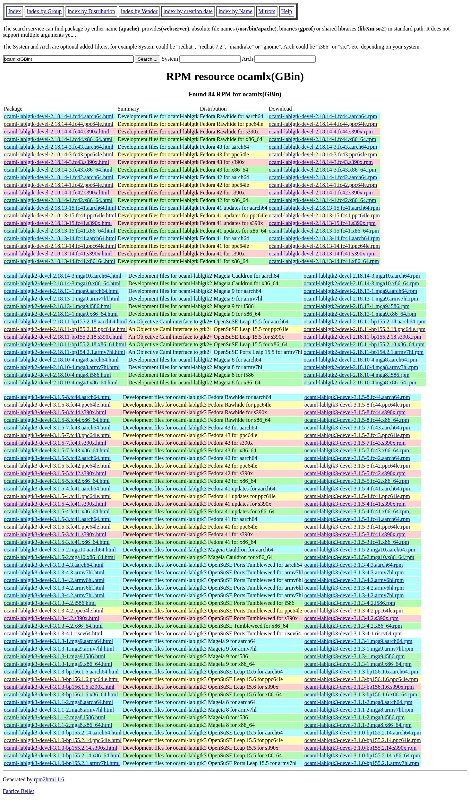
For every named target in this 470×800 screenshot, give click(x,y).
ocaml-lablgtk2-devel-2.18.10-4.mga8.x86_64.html (61, 382)
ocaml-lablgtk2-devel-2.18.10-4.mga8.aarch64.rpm (360, 360)
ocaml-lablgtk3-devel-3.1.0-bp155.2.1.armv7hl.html (62, 763)
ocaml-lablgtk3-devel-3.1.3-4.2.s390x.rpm (352, 618)
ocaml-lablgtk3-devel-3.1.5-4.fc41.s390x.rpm (355, 504)
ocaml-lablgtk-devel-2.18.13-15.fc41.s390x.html (58, 223)
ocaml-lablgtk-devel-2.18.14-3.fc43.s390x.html (56, 162)
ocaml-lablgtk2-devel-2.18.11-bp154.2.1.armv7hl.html (64, 352)
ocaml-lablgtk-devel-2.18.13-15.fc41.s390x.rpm (322, 223)
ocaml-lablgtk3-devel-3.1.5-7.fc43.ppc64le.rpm (357, 435)
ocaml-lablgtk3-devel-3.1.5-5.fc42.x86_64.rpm (357, 481)
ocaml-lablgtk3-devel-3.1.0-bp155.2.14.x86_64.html (62, 755)
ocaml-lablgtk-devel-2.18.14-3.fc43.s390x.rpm (321, 162)
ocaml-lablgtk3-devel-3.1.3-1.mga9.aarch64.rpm (358, 641)
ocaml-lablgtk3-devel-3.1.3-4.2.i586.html (50, 603)
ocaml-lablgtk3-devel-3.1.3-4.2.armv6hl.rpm (354, 580)
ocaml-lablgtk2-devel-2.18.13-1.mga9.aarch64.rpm (360, 291)
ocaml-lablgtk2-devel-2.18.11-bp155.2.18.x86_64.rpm (364, 344)
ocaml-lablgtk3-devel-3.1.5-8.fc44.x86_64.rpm (357, 420)
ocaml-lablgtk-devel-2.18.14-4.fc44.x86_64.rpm (322, 139)
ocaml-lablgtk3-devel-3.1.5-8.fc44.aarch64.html (57, 397)
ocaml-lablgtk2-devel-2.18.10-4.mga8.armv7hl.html (62, 367)
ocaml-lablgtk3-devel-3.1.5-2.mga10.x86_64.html (59, 557)
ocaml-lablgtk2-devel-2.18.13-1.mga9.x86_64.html (61, 314)
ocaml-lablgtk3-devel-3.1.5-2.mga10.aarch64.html (60, 550)
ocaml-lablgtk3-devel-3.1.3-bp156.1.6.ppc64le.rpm (361, 679)
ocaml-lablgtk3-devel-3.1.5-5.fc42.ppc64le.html (57, 466)
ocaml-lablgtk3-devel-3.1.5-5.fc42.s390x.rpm (355, 473)
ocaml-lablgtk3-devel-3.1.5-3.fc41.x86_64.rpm (357, 542)
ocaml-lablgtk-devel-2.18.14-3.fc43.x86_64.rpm (322, 170)
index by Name (236, 11)
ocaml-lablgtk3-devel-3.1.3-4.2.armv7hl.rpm (354, 595)
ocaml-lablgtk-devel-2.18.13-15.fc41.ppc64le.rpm (324, 215)
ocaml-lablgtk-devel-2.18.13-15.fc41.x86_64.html (59, 231)
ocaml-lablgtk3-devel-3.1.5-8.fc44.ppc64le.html (57, 405)
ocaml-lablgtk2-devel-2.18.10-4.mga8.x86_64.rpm (360, 382)
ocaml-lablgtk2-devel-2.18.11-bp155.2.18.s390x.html (63, 337)
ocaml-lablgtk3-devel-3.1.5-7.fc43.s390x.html (55, 443)
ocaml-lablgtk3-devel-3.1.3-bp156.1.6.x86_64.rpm (361, 694)
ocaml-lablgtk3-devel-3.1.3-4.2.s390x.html (51, 618)
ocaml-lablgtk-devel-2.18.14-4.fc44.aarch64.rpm (323, 116)
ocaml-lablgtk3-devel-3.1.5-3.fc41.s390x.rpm (355, 534)
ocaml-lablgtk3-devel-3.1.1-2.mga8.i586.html (54, 717)
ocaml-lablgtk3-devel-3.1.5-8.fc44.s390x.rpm (355, 412)
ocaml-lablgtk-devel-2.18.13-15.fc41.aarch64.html (60, 208)
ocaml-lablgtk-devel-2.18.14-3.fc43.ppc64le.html (58, 154)
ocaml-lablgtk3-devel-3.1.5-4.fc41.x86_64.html (57, 511)
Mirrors (266, 11)
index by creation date (188, 11)
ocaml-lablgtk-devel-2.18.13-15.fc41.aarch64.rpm (324, 208)
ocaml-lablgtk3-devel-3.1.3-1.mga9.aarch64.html (58, 641)
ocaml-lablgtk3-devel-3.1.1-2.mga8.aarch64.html (58, 702)
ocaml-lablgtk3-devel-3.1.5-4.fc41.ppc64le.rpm (357, 496)
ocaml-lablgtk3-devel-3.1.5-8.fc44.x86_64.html (57, 420)
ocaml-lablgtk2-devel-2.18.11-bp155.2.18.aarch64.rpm (364, 321)
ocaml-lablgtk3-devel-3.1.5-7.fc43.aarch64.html (57, 428)
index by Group (44, 11)
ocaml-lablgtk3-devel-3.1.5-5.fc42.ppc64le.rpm (357, 466)
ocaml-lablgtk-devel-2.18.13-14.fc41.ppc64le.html (60, 246)
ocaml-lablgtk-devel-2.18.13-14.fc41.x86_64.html (59, 261)
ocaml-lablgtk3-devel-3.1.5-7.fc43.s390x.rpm (355, 443)
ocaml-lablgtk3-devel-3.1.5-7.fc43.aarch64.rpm (357, 428)
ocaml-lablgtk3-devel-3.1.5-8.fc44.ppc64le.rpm (357, 405)
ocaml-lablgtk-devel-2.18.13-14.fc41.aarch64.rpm (324, 238)
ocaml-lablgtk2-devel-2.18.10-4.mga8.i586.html (57, 375)
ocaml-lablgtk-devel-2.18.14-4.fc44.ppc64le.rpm (323, 124)
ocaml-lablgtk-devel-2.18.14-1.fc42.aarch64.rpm (323, 177)
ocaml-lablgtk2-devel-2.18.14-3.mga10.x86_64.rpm (361, 283)
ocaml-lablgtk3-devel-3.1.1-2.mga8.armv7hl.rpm (359, 710)
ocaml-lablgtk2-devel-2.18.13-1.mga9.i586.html (57, 306)
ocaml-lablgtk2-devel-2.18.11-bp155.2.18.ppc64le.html (65, 329)
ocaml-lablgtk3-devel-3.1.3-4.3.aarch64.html (53, 565)
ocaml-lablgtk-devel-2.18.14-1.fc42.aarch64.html (58, 177)
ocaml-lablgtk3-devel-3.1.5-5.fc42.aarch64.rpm (357, 458)
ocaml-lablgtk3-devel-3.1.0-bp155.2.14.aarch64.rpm (363, 733)
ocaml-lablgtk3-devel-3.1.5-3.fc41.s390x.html (55, 534)
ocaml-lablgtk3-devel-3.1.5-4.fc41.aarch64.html (57, 489)
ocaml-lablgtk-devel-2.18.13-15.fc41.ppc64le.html (60, 215)
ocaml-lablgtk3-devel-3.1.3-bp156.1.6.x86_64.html (61, 694)
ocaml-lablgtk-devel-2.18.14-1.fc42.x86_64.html (58, 200)
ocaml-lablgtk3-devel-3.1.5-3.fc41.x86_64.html (57, 542)
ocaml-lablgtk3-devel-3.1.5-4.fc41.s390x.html (55, 504)
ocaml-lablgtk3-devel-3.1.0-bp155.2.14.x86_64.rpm (362, 755)
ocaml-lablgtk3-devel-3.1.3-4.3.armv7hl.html (54, 572)
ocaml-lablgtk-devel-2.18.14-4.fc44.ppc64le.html (58, 124)
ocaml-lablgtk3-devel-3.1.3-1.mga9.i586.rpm (355, 656)
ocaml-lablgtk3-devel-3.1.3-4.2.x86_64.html (53, 626)
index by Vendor (139, 11)
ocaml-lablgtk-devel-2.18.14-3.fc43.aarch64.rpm (323, 147)
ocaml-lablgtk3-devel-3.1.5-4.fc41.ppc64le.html (57, 496)
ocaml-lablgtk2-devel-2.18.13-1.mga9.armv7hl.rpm (361, 299)
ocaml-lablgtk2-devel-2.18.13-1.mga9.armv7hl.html (62, 299)
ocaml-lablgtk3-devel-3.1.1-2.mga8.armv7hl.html (59, 710)
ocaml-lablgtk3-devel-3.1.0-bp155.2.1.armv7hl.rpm (362, 763)
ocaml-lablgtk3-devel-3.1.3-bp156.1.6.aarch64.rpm (361, 672)
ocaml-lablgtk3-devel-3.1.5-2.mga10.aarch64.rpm (360, 550)
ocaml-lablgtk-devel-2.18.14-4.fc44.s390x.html (56, 131)
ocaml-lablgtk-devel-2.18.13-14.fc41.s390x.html (58, 253)
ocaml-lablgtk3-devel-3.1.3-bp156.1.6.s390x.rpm (359, 687)
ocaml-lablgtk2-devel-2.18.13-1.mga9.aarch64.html (61, 291)
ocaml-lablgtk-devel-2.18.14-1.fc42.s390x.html (56, 192)
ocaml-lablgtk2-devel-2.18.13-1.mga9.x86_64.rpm (360, 314)
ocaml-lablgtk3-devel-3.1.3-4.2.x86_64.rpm (353, 626)
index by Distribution (91, 11)
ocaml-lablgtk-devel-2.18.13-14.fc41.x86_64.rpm (324, 261)
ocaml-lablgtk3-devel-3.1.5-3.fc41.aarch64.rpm (357, 519)
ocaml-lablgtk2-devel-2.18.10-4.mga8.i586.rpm (356, 375)
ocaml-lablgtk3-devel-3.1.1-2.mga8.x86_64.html (58, 725)
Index (14, 11)
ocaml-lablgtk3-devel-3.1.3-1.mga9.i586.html (54, 656)
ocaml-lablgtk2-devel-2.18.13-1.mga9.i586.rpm (356, 306)
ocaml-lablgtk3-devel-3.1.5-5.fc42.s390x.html (55, 473)
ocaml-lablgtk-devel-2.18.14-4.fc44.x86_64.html (58, 139)
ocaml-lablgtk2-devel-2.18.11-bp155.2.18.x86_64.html (65, 344)
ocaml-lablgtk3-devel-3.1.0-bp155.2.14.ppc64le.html (62, 740)
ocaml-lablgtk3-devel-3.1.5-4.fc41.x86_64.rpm (357, 511)
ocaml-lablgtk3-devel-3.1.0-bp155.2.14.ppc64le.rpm (363, 740)
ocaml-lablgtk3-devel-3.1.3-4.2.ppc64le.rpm (354, 611)
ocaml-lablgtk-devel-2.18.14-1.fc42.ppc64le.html (58, 185)
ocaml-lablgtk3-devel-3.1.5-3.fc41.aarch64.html (57, 519)
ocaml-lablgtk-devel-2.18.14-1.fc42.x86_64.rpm (322, 200)
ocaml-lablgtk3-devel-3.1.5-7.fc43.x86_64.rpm (357, 450)
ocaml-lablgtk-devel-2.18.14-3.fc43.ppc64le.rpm (323, 154)
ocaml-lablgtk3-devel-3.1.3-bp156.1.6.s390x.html (59, 687)
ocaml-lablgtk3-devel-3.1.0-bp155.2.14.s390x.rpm (361, 748)
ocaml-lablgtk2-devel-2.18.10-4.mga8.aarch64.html (61, 360)
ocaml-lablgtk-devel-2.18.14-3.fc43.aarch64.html (58, 147)
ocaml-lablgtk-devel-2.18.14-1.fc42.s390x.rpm (321, 192)
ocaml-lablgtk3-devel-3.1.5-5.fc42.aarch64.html (57, 458)
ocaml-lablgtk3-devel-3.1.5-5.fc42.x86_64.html (57, 481)
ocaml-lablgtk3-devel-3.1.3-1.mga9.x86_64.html (58, 664)
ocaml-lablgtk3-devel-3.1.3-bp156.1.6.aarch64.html (61, 672)
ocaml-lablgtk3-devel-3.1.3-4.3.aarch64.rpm (354, 565)
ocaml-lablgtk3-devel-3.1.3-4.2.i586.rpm (350, 603)
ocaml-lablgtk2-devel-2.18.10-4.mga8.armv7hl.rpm (361, 367)
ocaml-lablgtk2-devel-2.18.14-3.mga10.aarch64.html (62, 276)
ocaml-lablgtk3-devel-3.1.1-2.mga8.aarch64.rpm (358, 702)
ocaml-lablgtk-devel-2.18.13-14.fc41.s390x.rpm (322, 253)
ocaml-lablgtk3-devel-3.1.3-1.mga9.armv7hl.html (59, 649)
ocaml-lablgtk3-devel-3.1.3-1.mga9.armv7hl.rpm (359, 649)
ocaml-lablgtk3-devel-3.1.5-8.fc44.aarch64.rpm (357, 397)
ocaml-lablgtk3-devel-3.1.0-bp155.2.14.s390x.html (60, 748)
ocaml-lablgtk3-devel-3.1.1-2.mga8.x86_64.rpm (358, 725)
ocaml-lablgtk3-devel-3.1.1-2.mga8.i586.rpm (355, 717)
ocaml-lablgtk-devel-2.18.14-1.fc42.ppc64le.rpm (323, 185)
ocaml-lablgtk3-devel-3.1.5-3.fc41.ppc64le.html (57, 527)
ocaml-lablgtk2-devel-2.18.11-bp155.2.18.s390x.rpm (362, 337)
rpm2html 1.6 (49, 779)
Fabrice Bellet (18, 791)
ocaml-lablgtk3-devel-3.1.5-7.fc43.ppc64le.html (57, 435)
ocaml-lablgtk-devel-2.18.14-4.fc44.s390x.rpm (321, 131)
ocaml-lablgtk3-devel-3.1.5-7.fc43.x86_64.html (57, 450)
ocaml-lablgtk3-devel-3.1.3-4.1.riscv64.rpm (353, 633)
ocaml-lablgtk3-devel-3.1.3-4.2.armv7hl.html (54, 595)
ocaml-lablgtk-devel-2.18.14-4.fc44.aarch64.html (58, 116)
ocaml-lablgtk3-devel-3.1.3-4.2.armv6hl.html (54, 580)
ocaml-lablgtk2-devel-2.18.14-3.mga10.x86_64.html (62, 283)
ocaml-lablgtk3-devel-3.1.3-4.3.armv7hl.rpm (354, 572)
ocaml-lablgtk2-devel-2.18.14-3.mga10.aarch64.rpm (362, 276)
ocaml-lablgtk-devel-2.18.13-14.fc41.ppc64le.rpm (324, 246)
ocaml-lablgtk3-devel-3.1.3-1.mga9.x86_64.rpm (358, 664)
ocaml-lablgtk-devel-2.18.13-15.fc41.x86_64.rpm (324, 231)
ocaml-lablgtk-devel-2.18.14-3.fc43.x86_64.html (58, 170)
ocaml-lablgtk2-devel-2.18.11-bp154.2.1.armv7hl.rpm (364, 352)
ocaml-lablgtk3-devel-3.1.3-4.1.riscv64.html (53, 633)
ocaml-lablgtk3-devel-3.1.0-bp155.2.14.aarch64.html (62, 733)
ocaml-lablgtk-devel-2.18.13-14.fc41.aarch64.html (60, 238)
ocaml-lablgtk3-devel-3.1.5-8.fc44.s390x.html (55, 412)
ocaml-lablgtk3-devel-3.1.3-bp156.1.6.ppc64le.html (61, 679)
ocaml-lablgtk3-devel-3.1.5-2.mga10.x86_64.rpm (360, 557)
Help (286, 11)
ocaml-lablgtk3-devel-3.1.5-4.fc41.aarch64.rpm (357, 489)
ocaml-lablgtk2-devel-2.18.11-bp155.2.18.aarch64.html (65, 321)
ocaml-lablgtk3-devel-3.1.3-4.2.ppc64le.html (53, 611)
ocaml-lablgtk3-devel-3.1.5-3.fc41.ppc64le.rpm (357, 527)
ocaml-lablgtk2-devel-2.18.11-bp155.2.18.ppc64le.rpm (364, 329)
